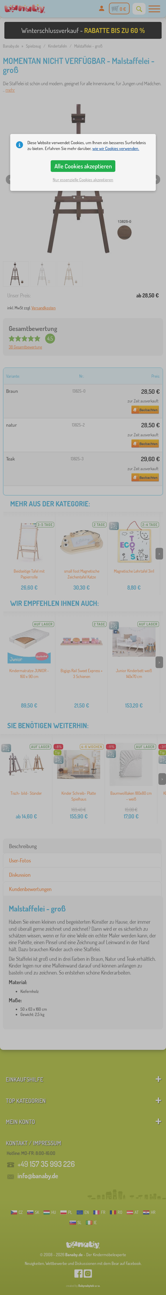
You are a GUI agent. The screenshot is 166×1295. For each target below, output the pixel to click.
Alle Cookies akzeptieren (83, 166)
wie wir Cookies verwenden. (115, 148)
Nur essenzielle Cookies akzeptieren (83, 179)
